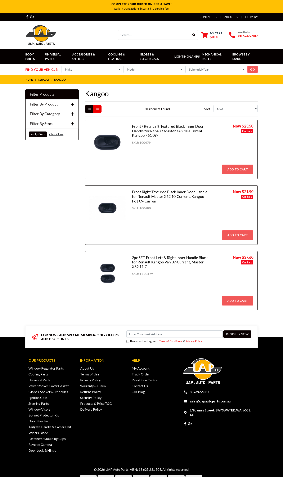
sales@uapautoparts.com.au (210, 401)
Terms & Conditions (170, 341)
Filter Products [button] (42, 94)
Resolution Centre (144, 380)
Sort (207, 109)
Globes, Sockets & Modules (48, 392)
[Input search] (154, 35)
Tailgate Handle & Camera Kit (49, 427)
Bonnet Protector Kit (43, 415)
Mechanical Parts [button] (212, 57)
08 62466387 (248, 36)
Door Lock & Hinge (42, 450)
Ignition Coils (38, 398)
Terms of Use (89, 374)
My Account (140, 368)
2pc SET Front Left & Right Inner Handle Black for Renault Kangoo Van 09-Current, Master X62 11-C (170, 262)
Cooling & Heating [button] (117, 57)
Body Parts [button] (30, 57)
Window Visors (39, 409)
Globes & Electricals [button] (149, 57)
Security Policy (91, 398)
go (252, 69)
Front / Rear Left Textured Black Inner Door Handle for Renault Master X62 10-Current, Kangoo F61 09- (168, 131)
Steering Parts (38, 403)
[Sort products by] (236, 108)
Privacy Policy (194, 341)
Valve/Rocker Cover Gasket (48, 386)
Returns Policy (90, 392)
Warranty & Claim (93, 386)
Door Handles (38, 421)
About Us (231, 17)
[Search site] (194, 35)
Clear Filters (56, 134)
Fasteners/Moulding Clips (47, 439)
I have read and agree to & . (164, 341)
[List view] (97, 109)
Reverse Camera (40, 444)
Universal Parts (53, 57)
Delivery (251, 17)
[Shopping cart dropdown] (212, 35)
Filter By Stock (52, 123)
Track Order (141, 374)
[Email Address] (174, 334)
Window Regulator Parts (46, 368)
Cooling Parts (38, 374)
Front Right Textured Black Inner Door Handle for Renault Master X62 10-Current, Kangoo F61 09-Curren (169, 196)
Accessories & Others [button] (84, 57)
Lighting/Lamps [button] (187, 56)
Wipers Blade (38, 433)
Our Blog (138, 392)
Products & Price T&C (96, 403)
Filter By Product (52, 104)
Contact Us (208, 17)
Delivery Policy (91, 409)
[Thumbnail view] (89, 109)
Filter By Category (52, 114)
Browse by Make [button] (241, 57)
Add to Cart (237, 169)
